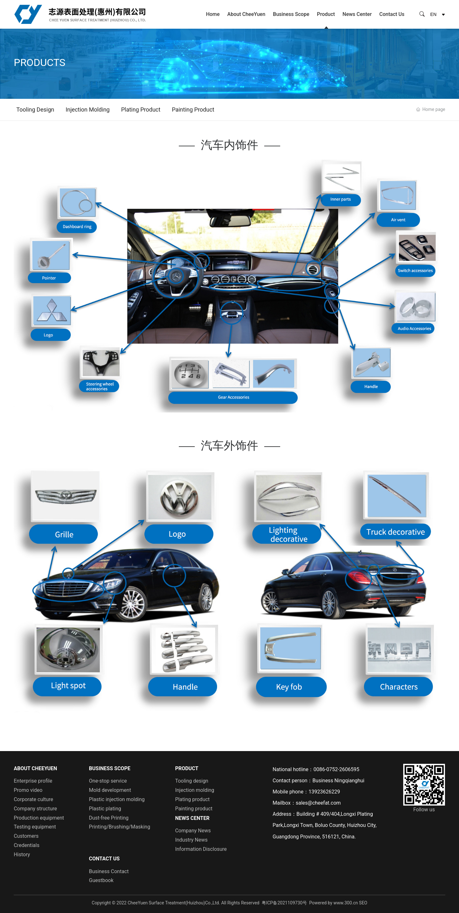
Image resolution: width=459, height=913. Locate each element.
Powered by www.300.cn (333, 902)
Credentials (27, 845)
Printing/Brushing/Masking (119, 827)
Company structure (35, 809)
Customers (26, 836)
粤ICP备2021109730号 (284, 902)
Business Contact (109, 871)
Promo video (28, 790)
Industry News (191, 840)
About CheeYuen (246, 14)
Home (213, 14)
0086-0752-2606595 (336, 769)
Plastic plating (105, 809)
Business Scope (291, 14)
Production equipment (39, 818)
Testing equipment (35, 827)
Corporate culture (33, 799)
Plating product (140, 109)
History (22, 854)
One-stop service (108, 781)
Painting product (193, 109)
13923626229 (324, 792)
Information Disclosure (201, 849)
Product (326, 14)
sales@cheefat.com (318, 803)
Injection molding (88, 109)
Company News (193, 831)
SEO (363, 902)
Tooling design (35, 109)
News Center (357, 14)
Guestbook (101, 880)
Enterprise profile (33, 781)
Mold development (110, 790)
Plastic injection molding (117, 799)
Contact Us (391, 14)
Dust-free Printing (108, 818)
